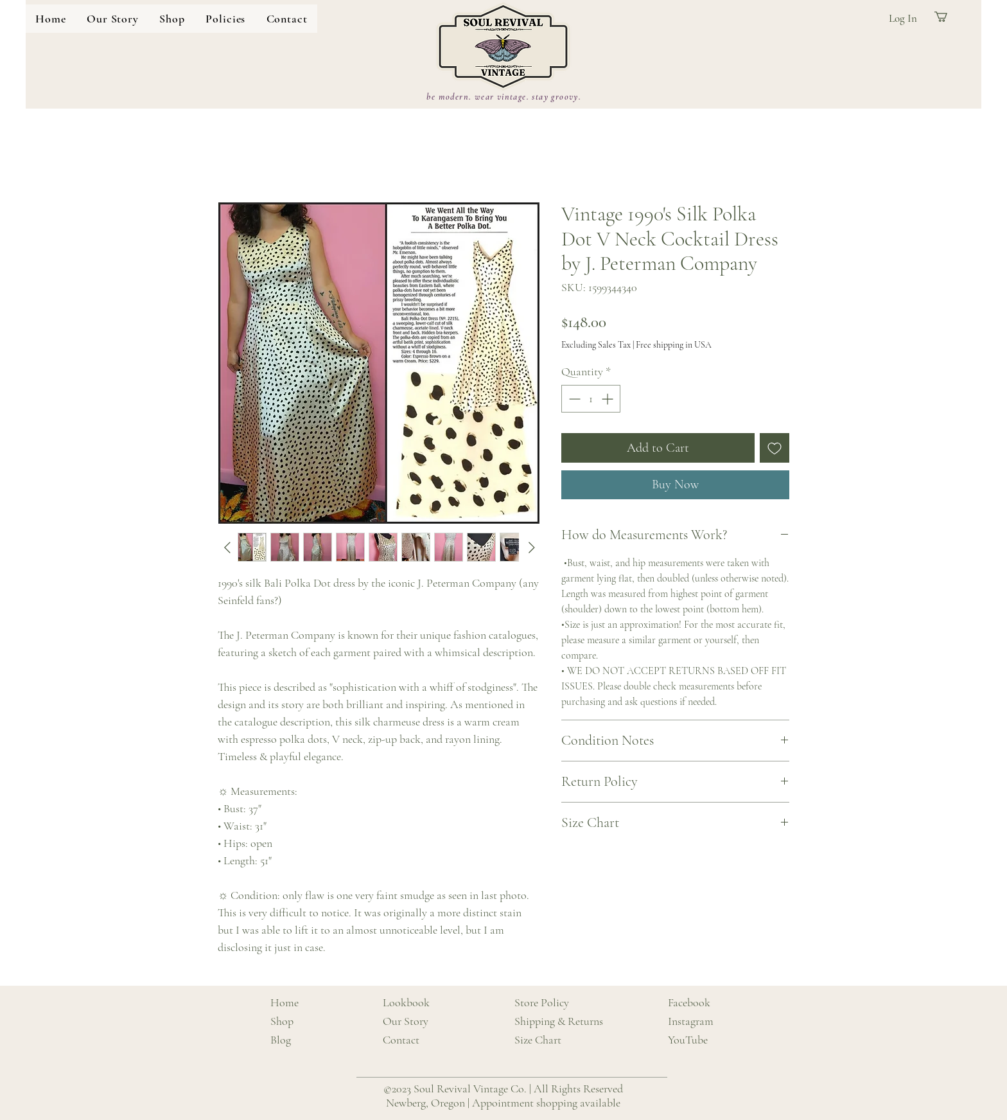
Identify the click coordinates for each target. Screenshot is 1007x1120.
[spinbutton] (591, 399)
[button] (172, 18)
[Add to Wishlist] (774, 448)
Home (284, 1002)
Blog (280, 1040)
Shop (281, 1021)
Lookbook (406, 1002)
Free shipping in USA (674, 344)
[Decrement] (573, 399)
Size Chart (537, 1040)
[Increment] (608, 399)
